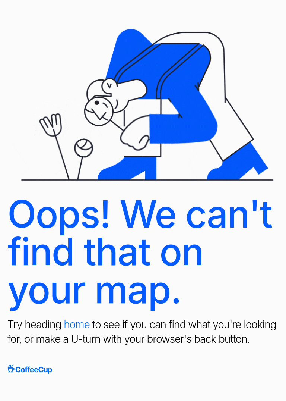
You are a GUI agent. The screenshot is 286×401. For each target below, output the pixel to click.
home (77, 324)
